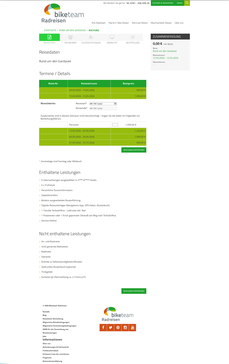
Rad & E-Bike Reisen (119, 23)
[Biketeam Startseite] (67, 12)
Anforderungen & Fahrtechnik (162, 318)
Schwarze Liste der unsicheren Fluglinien (162, 327)
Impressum (154, 336)
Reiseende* (84, 110)
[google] (121, 333)
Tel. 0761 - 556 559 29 (132, 3)
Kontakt (46, 317)
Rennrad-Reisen (140, 23)
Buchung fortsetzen (131, 296)
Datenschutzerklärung (159, 332)
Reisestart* (83, 105)
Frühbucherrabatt (157, 322)
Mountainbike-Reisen (161, 23)
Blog (44, 320)
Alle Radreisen (99, 23)
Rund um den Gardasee (72, 30)
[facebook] (99, 333)
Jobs (44, 341)
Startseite (50, 30)
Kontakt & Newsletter (157, 2)
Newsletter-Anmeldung (53, 324)
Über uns (179, 23)
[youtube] (128, 333)
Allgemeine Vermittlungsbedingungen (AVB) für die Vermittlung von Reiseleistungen (59, 334)
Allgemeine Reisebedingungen (56, 327)
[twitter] (106, 333)
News (174, 2)
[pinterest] (113, 333)
